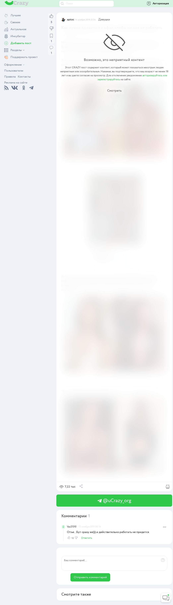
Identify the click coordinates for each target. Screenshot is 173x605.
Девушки (104, 19)
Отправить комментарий (90, 577)
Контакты (24, 77)
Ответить (86, 538)
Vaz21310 (71, 526)
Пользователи (13, 71)
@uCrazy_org (114, 500)
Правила (10, 77)
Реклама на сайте (15, 83)
